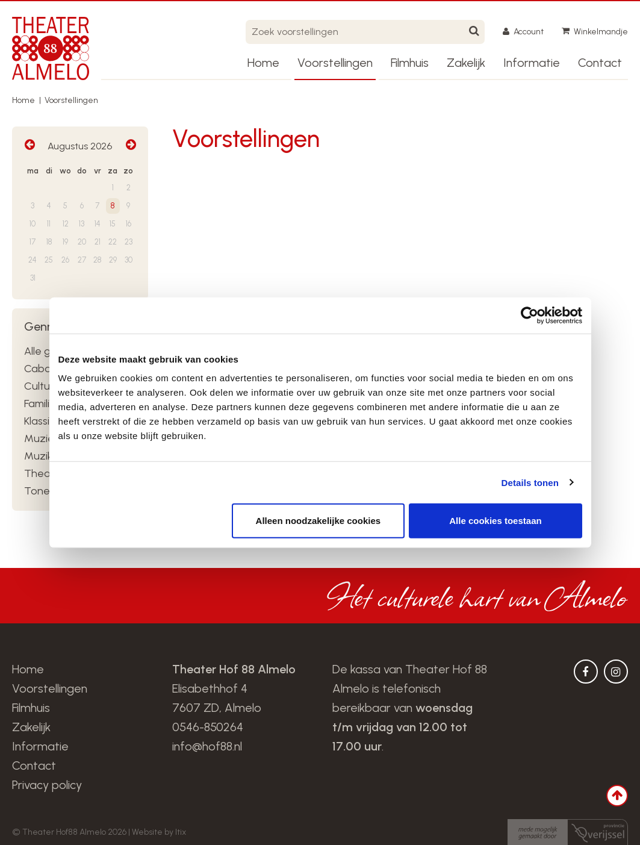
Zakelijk (466, 62)
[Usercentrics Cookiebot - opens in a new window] (529, 315)
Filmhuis (410, 62)
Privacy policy (47, 785)
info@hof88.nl (207, 746)
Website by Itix (159, 832)
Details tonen (530, 482)
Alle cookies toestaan (495, 521)
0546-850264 (207, 727)
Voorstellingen (335, 62)
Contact (600, 62)
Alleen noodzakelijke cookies (318, 521)
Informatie (531, 62)
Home (263, 62)
